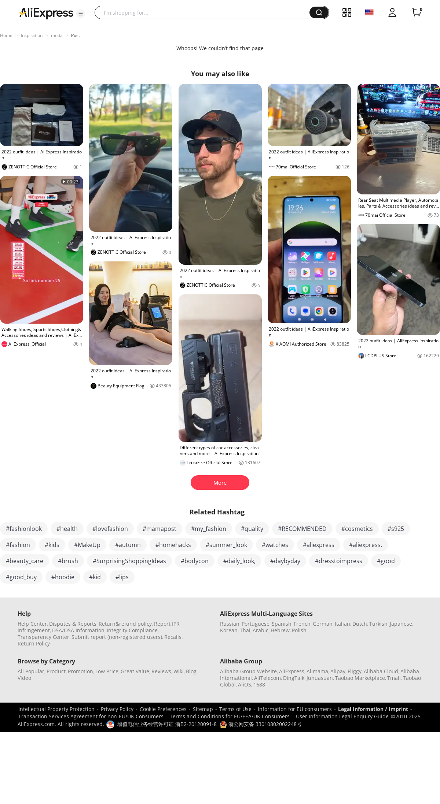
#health (67, 529)
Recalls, (173, 636)
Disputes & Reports (72, 623)
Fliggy (355, 671)
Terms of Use (235, 709)
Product (56, 671)
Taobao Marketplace (360, 677)
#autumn (128, 545)
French (302, 623)
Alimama (317, 671)
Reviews (161, 671)
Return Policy (34, 643)
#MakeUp (87, 545)
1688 (259, 684)
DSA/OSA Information (78, 630)
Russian (229, 623)
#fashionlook (24, 529)
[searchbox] (204, 12)
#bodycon (195, 561)
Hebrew (280, 630)
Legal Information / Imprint (373, 709)
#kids (52, 545)
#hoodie (62, 577)
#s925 (396, 529)
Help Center (32, 623)
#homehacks (173, 545)
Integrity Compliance (132, 630)
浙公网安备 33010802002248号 (261, 724)
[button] (80, 13)
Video (24, 677)
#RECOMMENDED (302, 529)
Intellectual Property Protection (56, 709)
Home (6, 35)
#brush (68, 561)
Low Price (106, 671)
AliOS (244, 684)
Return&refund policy (125, 623)
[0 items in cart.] (416, 12)
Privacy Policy (117, 709)
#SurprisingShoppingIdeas (129, 561)
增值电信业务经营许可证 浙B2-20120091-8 (167, 724)
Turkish (378, 623)
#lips (122, 577)
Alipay (337, 671)
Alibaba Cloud (381, 671)
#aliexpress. (365, 545)
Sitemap (203, 709)
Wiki (178, 671)
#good (386, 561)
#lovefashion (110, 529)
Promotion (80, 671)
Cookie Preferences (163, 709)
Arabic (260, 630)
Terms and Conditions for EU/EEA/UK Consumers (230, 716)
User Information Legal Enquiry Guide (342, 716)
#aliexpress (318, 545)
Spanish (282, 623)
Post (75, 35)
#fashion (18, 545)
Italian (342, 623)
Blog (191, 671)
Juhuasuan (320, 677)
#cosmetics (357, 529)
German (323, 623)
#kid (95, 577)
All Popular (31, 671)
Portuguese (256, 623)
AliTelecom (267, 677)
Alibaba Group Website (248, 671)
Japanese (401, 623)
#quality (252, 529)
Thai (245, 630)
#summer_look (226, 545)
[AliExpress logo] (46, 12)
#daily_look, (239, 561)
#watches (275, 545)
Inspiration (32, 35)
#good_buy (21, 577)
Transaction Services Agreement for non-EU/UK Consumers (91, 716)
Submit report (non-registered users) (117, 636)
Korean (229, 630)
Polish (299, 630)
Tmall (394, 677)
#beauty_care (24, 561)
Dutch (359, 623)
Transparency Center (43, 636)
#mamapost (159, 529)
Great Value (135, 671)
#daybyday (285, 561)
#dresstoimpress (338, 561)
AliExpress (291, 671)
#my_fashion (208, 529)
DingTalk (293, 677)
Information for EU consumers (295, 709)
